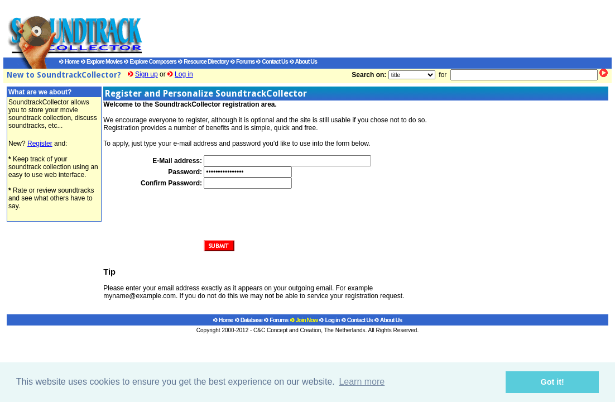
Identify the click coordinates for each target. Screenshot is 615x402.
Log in (184, 74)
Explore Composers (150, 61)
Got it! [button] (552, 381)
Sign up (146, 74)
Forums (242, 61)
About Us (303, 61)
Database (248, 320)
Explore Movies (101, 61)
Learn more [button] (362, 381)
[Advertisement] (366, 28)
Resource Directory (203, 61)
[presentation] (288, 210)
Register (39, 143)
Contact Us (271, 61)
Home (69, 61)
